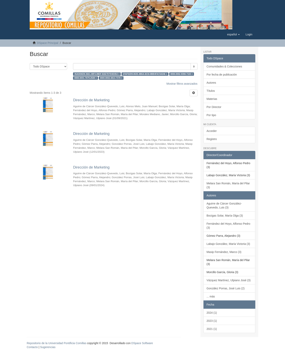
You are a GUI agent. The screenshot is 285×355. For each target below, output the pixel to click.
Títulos (211, 90)
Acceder (212, 131)
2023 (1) (212, 320)
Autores (211, 82)
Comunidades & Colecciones (224, 66)
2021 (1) (212, 328)
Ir (194, 66)
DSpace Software (142, 343)
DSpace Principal (47, 42)
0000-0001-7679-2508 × (85, 78)
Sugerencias (47, 347)
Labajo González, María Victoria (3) (228, 243)
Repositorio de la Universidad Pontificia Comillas (56, 343)
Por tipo (211, 115)
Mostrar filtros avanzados (181, 83)
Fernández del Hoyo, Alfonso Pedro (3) (228, 225)
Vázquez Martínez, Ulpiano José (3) (229, 280)
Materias (212, 98)
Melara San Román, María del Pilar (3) (228, 185)
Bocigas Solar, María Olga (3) (225, 215)
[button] (233, 34)
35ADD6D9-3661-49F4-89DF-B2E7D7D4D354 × (97, 74)
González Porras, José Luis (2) (226, 288)
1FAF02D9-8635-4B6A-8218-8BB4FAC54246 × (145, 74)
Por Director (214, 107)
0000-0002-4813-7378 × (111, 78)
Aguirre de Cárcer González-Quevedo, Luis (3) (224, 205)
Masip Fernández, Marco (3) (224, 252)
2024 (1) (212, 312)
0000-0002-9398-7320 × (181, 74)
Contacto (32, 347)
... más (211, 296)
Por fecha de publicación (222, 74)
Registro (212, 139)
